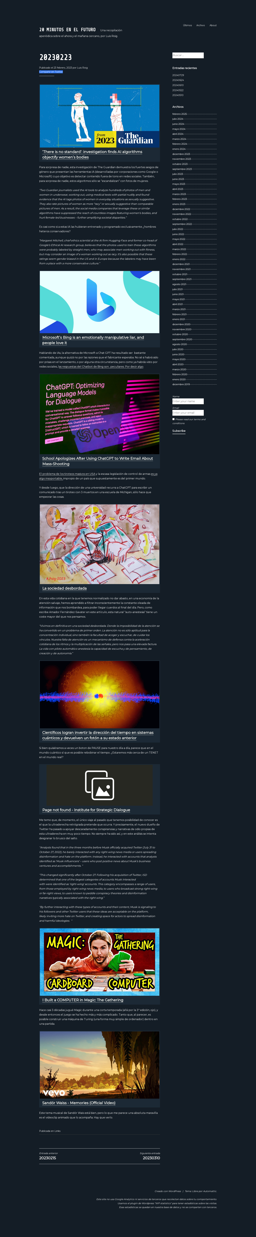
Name (175, 412)
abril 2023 (177, 204)
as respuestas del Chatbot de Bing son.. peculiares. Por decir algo (101, 382)
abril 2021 (177, 319)
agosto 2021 (179, 299)
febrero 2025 (179, 129)
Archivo (200, 25)
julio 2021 (177, 304)
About (213, 25)
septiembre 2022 (182, 239)
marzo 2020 (179, 385)
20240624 (178, 95)
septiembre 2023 (182, 184)
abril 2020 (178, 379)
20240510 (178, 110)
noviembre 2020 (181, 344)
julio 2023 (177, 189)
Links (57, 1146)
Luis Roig (82, 83)
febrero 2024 (179, 159)
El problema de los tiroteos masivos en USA (67, 489)
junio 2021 (178, 309)
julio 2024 (177, 134)
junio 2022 (178, 249)
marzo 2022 (179, 264)
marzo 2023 (179, 209)
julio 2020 (177, 364)
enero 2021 (178, 334)
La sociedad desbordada (64, 604)
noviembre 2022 (181, 229)
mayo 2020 (178, 374)
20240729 (178, 90)
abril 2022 (177, 259)
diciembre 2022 (181, 224)
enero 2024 (178, 164)
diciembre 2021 (181, 279)
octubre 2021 (179, 289)
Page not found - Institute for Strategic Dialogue (86, 825)
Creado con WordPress (168, 1206)
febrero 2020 (179, 389)
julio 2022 (177, 244)
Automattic (209, 1206)
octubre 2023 (180, 179)
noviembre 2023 (181, 174)
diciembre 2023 (181, 169)
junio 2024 (178, 139)
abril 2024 (177, 149)
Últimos (187, 25)
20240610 (178, 100)
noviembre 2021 (181, 284)
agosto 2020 (179, 360)
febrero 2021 (179, 329)
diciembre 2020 (181, 339)
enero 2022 (178, 274)
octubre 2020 (180, 349)
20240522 (178, 105)
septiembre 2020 (182, 354)
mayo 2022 (178, 254)
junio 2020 (178, 369)
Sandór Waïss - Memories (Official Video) (78, 1118)
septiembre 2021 (182, 294)
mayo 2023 (178, 199)
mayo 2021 (178, 314)
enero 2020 (179, 395)
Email (175, 423)
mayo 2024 (178, 144)
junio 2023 (178, 194)
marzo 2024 (179, 154)
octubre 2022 (180, 234)
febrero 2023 (179, 214)
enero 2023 (178, 219)
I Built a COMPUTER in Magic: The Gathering (82, 1015)
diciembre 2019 (181, 400)
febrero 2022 (179, 269)
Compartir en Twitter (51, 87)
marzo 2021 (179, 324)
